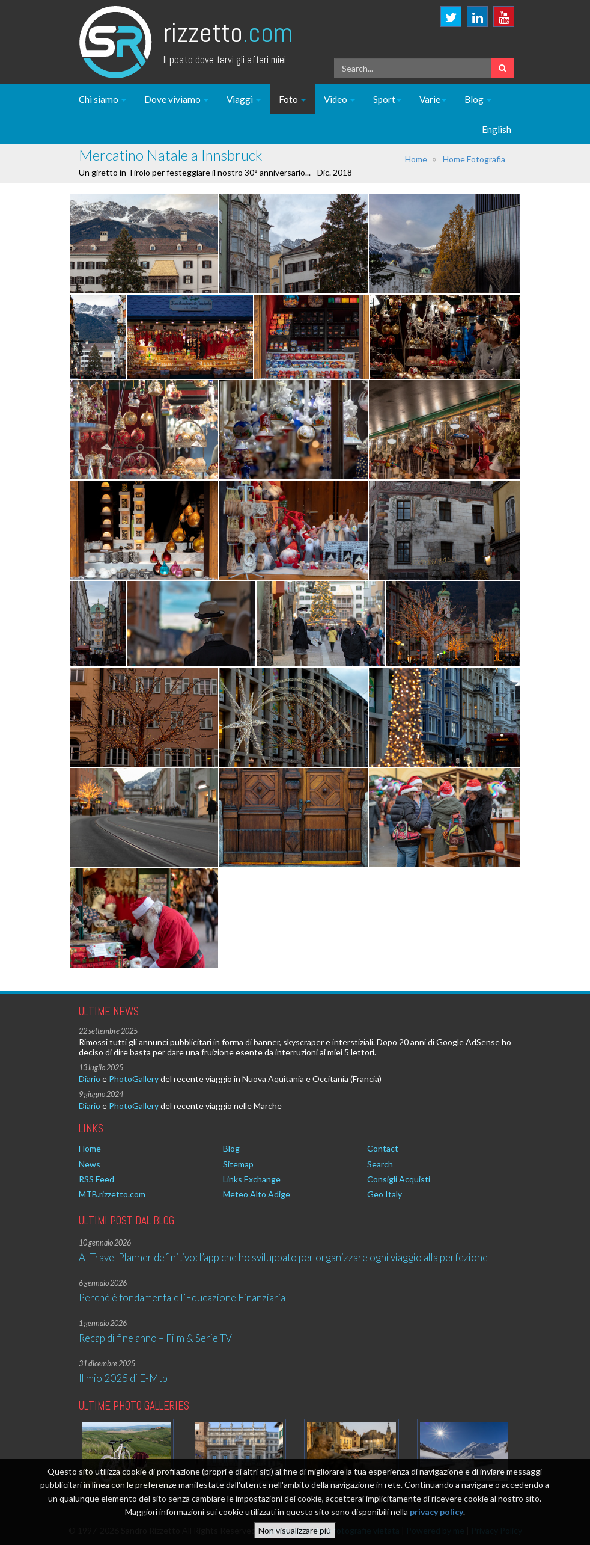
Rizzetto (228, 33)
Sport (387, 99)
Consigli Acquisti (398, 1179)
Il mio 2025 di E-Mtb (123, 1378)
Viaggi (244, 99)
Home (416, 159)
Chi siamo (102, 99)
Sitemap (238, 1164)
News (89, 1164)
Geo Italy (384, 1194)
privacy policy (436, 1515)
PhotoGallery (134, 1079)
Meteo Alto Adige (256, 1194)
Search (380, 1164)
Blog (477, 99)
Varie (432, 99)
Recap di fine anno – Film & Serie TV (155, 1338)
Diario (89, 1079)
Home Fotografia (474, 159)
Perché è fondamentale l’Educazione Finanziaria (182, 1297)
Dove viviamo (176, 99)
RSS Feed (96, 1179)
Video (339, 99)
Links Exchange (252, 1179)
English (496, 129)
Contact (382, 1148)
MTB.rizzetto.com (112, 1194)
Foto (292, 99)
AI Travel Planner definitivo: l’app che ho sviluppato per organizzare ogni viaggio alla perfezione (283, 1257)
